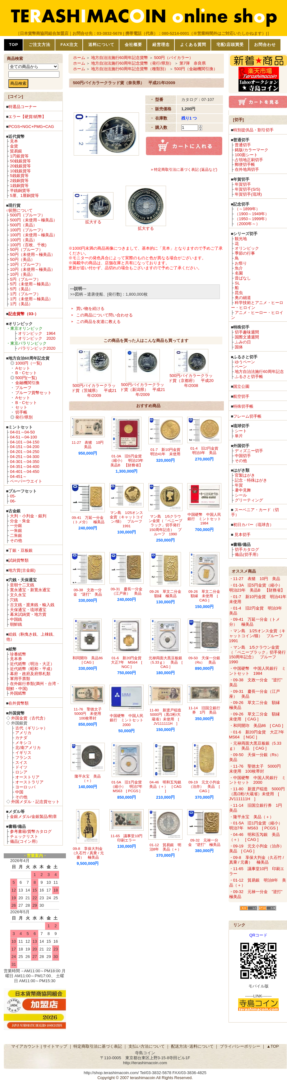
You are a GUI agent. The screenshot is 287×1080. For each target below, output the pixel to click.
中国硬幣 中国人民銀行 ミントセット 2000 (128, 720)
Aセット (22, 368)
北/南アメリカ (28, 747)
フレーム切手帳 (247, 416)
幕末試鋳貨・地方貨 (28, 614)
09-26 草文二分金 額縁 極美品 (167, 593)
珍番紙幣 (18, 654)
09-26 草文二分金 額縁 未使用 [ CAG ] (206, 595)
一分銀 (16, 525)
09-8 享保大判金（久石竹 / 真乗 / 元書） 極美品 (88, 853)
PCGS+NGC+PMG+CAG (31, 126)
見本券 (16, 658)
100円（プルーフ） (27, 230)
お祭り (241, 263)
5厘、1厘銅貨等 (24, 195)
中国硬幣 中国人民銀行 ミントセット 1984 (206, 518)
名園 (239, 273)
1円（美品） (21, 304)
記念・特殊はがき (251, 480)
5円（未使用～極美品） (31, 284)
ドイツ (21, 767)
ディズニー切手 (249, 450)
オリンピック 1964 (36, 333)
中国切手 (243, 455)
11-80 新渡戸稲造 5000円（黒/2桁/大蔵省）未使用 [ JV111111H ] (167, 716)
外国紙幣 (18, 693)
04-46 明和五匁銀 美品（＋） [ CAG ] (167, 786)
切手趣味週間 (247, 332)
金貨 (14, 146)
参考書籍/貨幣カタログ (31, 831)
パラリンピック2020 (36, 348)
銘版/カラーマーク (251, 149)
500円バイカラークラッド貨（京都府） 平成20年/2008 (191, 380)
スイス (21, 762)
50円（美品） (22, 259)
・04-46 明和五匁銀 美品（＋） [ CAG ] (254, 837)
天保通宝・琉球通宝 (28, 609)
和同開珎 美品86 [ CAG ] (89, 660)
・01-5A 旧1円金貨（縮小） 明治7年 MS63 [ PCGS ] (257, 825)
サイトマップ (55, 1046)
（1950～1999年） (252, 218)
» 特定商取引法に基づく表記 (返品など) (184, 169)
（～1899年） (247, 208)
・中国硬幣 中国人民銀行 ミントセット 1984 (257, 671)
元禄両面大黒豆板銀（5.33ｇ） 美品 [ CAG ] (165, 662)
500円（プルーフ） (27, 215)
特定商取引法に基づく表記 (97, 1046)
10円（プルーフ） (26, 264)
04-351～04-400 (24, 466)
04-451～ (18, 476)
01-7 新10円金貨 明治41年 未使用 (167, 451)
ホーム (79, 57)
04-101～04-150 (24, 442)
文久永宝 (18, 594)
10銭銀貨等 (20, 171)
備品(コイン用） (24, 841)
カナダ (21, 737)
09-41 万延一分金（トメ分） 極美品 (87, 519)
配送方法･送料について (192, 1046)
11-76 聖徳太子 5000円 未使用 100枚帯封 (89, 713)
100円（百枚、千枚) (28, 245)
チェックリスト (24, 836)
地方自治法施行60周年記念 (259, 371)
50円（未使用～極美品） (32, 254)
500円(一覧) (26, 377)
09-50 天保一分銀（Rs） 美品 (204, 660)
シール (241, 495)
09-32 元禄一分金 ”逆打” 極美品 (204, 842)
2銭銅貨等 (19, 180)
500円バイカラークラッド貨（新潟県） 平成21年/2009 (142, 389)
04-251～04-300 (24, 456)
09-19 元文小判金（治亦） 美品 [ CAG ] (204, 786)
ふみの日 (243, 342)
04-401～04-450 (24, 471)
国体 (239, 347)
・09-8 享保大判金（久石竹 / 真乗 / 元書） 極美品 (256, 860)
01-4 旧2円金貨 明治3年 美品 (206, 450)
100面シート (246, 154)
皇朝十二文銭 (22, 585)
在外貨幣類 (18, 703)
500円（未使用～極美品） (33, 220)
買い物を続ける (90, 308)
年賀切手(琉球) (248, 194)
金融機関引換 (27, 382)
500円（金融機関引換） (195, 68)
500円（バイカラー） (173, 57)
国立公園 (241, 386)
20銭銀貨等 (20, 166)
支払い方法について (146, 1046)
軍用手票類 (20, 678)
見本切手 (242, 534)
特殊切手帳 (243, 406)
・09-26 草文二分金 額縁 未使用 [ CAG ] (256, 716)
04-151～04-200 (24, 446)
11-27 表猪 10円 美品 (90, 444)
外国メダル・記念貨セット (35, 801)
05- (13, 496)
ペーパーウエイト (26, 481)
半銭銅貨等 (20, 190)
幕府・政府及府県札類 (30, 673)
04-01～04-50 (22, 432)
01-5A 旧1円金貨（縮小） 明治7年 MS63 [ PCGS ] (128, 786)
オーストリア (27, 777)
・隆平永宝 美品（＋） (251, 817)
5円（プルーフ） (25, 279)
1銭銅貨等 (19, 185)
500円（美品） (23, 225)
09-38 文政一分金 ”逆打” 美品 (87, 592)
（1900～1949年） (252, 213)
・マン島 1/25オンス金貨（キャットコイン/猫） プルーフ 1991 (258, 635)
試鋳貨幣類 (18, 560)
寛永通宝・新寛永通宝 (30, 590)
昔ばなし (243, 278)
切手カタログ (247, 549)
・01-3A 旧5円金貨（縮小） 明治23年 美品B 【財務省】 (257, 587)
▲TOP (272, 1046)
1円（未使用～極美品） (31, 299)
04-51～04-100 (23, 437)
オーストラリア (29, 782)
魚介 (239, 268)
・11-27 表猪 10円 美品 (254, 578)
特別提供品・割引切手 (253, 130)
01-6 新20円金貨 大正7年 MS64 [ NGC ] (128, 662)
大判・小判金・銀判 (28, 516)
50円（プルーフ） (26, 249)
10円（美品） (22, 274)
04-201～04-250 (24, 451)
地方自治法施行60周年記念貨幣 (119, 57)
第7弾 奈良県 (192, 63)
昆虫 (239, 292)
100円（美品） (23, 240)
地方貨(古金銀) (21, 570)
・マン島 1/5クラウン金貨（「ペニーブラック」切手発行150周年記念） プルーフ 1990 (257, 655)
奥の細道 (243, 297)
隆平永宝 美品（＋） (88, 778)
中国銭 (16, 619)
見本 (14, 141)
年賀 (239, 485)
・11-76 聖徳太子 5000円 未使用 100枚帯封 (257, 769)
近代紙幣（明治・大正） (32, 663)
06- (13, 501)
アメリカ (23, 732)
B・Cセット (26, 372)
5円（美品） (21, 289)
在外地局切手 (247, 169)
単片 (239, 435)
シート (241, 431)
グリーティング (249, 500)
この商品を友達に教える (98, 321)
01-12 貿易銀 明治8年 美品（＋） (166, 847)
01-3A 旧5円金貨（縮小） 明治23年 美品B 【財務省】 (128, 460)
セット (21, 407)
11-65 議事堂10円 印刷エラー (128, 838)
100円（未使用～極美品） (33, 235)
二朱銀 (16, 535)
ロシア (21, 772)
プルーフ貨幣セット (33, 392)
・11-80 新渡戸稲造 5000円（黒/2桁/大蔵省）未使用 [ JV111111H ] (257, 794)
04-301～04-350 (24, 461)
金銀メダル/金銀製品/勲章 (33, 816)
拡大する (93, 222)
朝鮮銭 (16, 624)
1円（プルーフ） (25, 294)
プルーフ (23, 387)
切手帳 (21, 412)
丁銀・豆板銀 (20, 550)
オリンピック (247, 248)
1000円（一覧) (28, 363)
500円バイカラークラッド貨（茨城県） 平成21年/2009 (94, 390)
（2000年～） (247, 223)
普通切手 (243, 145)
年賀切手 (243, 184)
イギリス (23, 752)
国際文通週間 (247, 337)
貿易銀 (16, 151)
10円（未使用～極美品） (32, 269)
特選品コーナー (22, 106)
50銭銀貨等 (20, 161)
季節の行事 (245, 253)
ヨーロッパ (25, 787)
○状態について (19, 210)
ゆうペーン (245, 362)
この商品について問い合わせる (104, 315)
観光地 (241, 238)
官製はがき (245, 475)
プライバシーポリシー (240, 1046)
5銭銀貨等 (19, 175)
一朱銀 (16, 530)
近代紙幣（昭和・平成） (32, 668)
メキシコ (23, 742)
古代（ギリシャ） (31, 728)
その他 (16, 540)
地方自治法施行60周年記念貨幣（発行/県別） (132, 63)
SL (237, 283)
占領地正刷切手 (249, 159)
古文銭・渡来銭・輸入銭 (32, 604)
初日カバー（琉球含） (253, 524)
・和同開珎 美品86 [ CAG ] (256, 725)
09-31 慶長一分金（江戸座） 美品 (126, 591)
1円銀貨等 (19, 156)
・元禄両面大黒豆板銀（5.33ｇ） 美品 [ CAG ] (255, 746)
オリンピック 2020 (36, 338)
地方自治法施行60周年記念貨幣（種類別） (129, 68)
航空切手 (241, 396)
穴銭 (14, 599)
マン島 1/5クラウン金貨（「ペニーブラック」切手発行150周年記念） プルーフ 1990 (165, 525)
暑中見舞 (243, 490)
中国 (19, 792)
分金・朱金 (20, 521)
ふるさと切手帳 (249, 376)
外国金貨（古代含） (29, 718)
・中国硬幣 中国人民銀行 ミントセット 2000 (257, 780)
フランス (23, 757)
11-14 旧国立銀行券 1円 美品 (204, 710)
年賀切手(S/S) (247, 189)
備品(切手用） (247, 554)
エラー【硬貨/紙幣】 (27, 116)
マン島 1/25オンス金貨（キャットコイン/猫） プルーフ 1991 (128, 519)
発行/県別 (24, 417)
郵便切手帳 (245, 164)
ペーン (241, 366)
